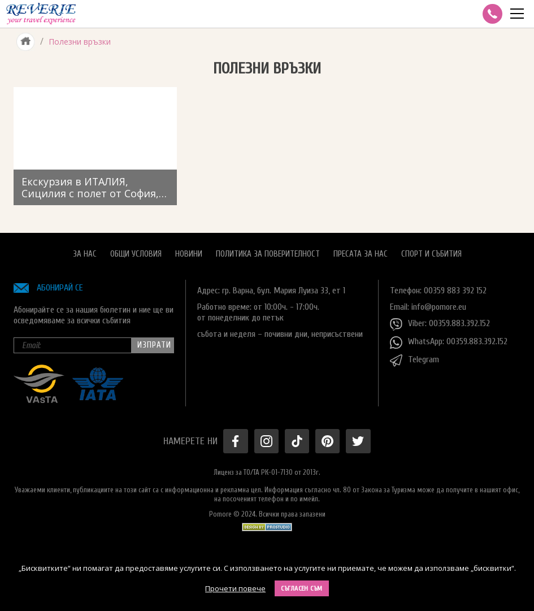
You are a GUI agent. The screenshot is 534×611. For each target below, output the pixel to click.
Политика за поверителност (268, 254)
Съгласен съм (302, 588)
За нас (85, 254)
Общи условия (136, 254)
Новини (188, 254)
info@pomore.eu (438, 307)
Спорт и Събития (431, 254)
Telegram (414, 360)
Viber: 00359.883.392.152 (440, 324)
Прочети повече (235, 588)
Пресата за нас (360, 254)
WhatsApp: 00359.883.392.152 (448, 342)
